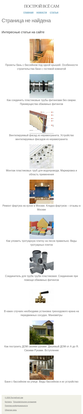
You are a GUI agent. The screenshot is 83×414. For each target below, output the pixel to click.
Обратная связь (11, 410)
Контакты (8, 402)
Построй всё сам (41, 6)
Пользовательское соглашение (24, 402)
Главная (28, 12)
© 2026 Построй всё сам (14, 398)
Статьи (54, 12)
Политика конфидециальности (16, 406)
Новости (41, 12)
